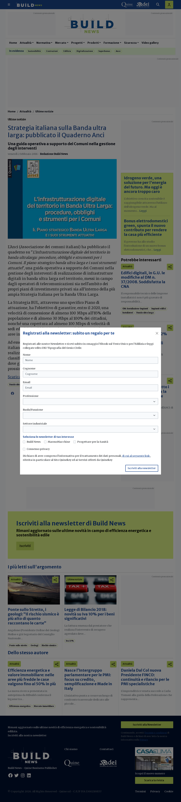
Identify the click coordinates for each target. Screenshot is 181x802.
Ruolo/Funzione (33, 409)
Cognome (29, 368)
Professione (30, 396)
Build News (34, 441)
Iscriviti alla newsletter (142, 468)
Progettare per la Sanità (92, 441)
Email (26, 382)
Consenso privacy (38, 449)
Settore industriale (35, 423)
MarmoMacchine (59, 441)
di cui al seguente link (136, 455)
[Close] (157, 333)
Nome (26, 354)
